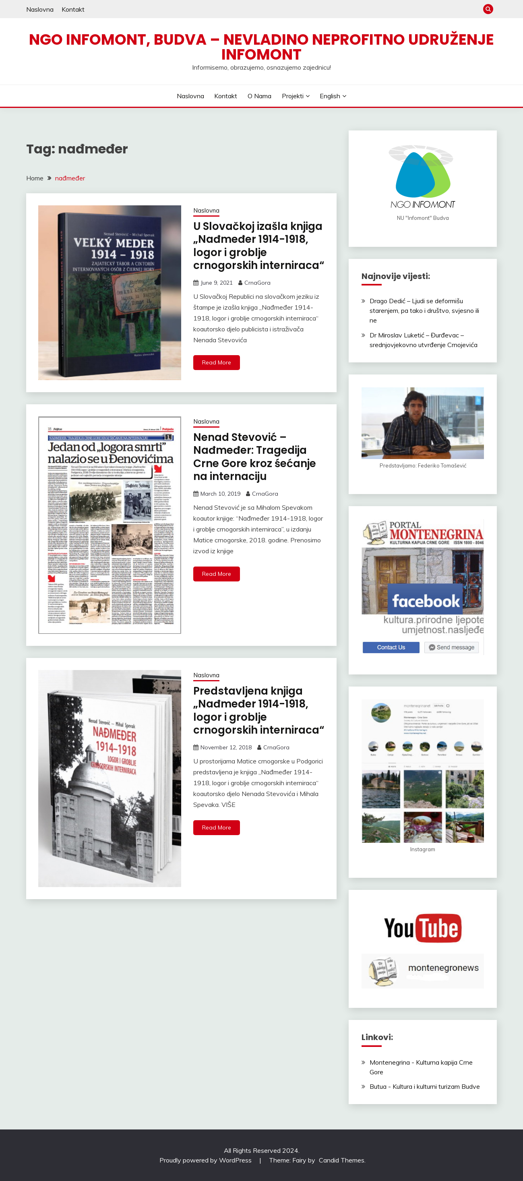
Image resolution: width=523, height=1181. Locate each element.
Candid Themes (341, 1160)
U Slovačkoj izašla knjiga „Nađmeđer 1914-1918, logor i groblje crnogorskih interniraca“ (258, 246)
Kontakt (73, 9)
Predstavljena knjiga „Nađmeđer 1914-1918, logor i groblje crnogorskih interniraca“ (258, 711)
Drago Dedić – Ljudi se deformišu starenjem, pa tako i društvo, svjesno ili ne (424, 310)
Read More (216, 362)
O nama (259, 96)
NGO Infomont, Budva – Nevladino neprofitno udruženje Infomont (261, 47)
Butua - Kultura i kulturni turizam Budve (425, 1086)
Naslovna (40, 9)
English (330, 96)
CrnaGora (257, 282)
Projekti (293, 96)
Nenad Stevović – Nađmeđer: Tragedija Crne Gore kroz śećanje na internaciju (254, 457)
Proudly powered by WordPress (206, 1160)
